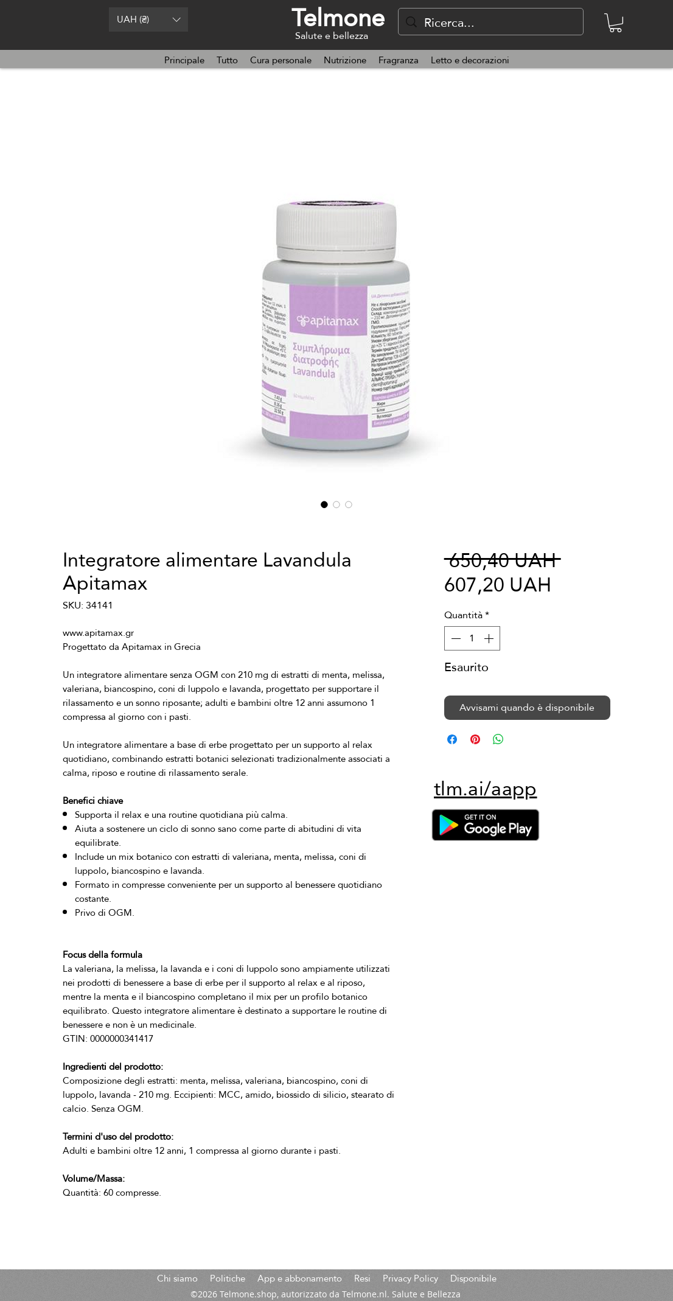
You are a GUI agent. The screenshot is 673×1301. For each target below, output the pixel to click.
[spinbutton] (472, 638)
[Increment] (489, 638)
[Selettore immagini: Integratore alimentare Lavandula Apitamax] (324, 504)
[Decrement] (454, 638)
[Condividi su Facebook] (452, 739)
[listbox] (148, 19)
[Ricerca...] (490, 23)
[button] (148, 19)
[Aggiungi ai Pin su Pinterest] (475, 739)
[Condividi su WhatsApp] (498, 739)
